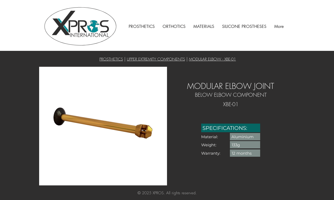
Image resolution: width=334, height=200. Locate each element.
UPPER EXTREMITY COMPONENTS (156, 59)
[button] (142, 26)
